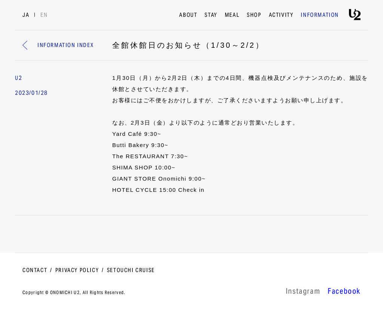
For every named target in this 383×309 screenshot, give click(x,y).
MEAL (232, 15)
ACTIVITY (281, 15)
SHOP (254, 15)
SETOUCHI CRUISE (131, 271)
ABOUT (188, 15)
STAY (211, 15)
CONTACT (34, 271)
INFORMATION (320, 15)
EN (44, 15)
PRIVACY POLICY (77, 271)
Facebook (344, 292)
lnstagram (303, 292)
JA (25, 15)
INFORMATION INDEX (58, 46)
